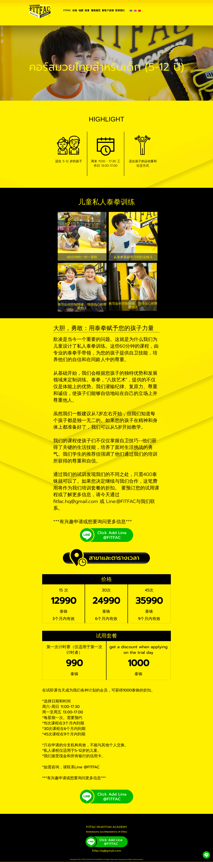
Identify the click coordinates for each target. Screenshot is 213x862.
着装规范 (95, 10)
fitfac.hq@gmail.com (106, 850)
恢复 (87, 10)
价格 (74, 10)
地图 (81, 10)
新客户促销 (108, 10)
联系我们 (120, 10)
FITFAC (67, 10)
